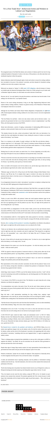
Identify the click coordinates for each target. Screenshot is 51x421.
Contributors (30, 414)
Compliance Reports (44, 414)
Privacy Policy (15, 414)
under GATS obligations (29, 88)
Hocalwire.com (47, 419)
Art (29, 5)
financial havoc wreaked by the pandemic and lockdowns (18, 327)
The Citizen (10, 419)
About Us (3, 414)
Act (44, 110)
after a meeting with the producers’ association (17, 223)
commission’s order (23, 192)
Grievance (36, 414)
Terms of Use (23, 414)
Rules (48, 110)
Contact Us (9, 414)
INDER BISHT (7, 391)
